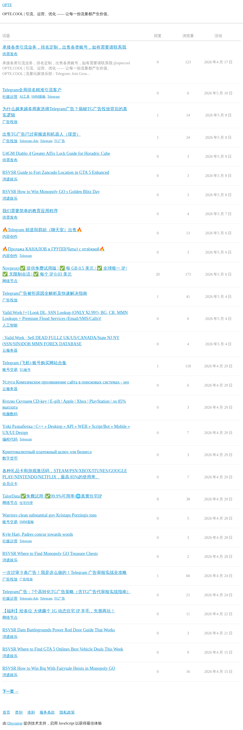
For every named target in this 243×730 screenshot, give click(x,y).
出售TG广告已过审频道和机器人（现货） (41, 134)
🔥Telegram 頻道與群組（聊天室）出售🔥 (42, 229)
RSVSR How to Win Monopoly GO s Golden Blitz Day (51, 191)
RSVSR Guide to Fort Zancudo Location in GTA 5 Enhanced (55, 172)
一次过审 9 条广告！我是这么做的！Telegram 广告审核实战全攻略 (64, 572)
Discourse (15, 723)
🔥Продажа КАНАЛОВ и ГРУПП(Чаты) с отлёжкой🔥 (53, 249)
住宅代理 (26, 503)
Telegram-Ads (28, 141)
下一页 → (10, 691)
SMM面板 (38, 96)
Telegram (53, 96)
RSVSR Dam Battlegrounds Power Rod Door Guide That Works (58, 630)
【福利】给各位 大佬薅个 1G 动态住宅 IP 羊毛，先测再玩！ (58, 611)
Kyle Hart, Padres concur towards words (37, 534)
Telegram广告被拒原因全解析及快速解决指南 (44, 293)
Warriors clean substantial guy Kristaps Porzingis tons (49, 515)
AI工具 (24, 96)
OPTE (7, 5)
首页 (6, 712)
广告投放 (26, 579)
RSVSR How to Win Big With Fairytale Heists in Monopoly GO (58, 668)
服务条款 (47, 712)
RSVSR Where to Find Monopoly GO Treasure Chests (50, 553)
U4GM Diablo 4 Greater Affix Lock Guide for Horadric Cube (56, 153)
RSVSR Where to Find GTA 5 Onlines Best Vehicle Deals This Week (62, 649)
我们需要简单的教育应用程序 (30, 210)
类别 (19, 712)
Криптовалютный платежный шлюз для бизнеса (47, 451)
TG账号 (25, 370)
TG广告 (59, 141)
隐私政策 (67, 712)
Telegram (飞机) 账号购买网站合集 (34, 362)
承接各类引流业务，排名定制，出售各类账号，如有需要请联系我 (64, 47)
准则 (31, 712)
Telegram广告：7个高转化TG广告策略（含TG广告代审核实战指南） (66, 591)
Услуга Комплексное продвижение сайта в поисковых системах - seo (65, 382)
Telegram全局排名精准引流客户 (31, 90)
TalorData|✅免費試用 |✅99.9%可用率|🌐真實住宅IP (52, 496)
